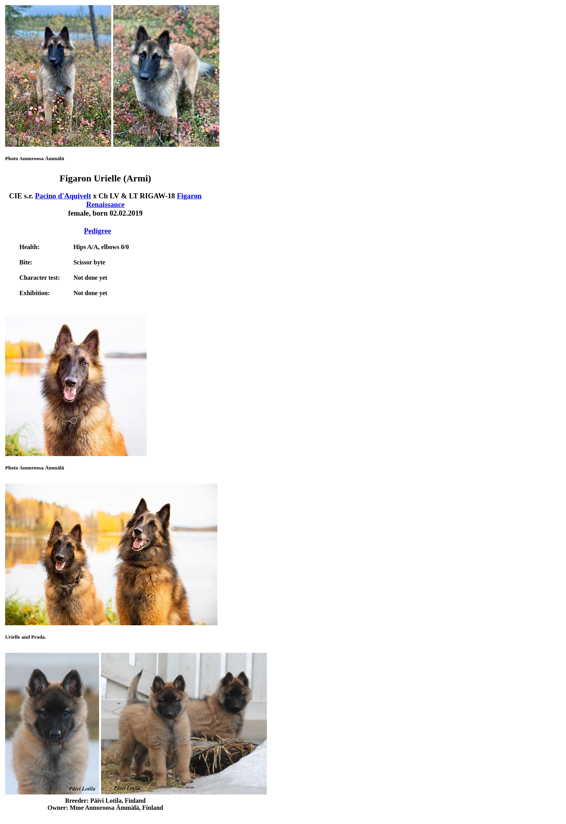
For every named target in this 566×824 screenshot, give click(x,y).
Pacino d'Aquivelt (63, 196)
